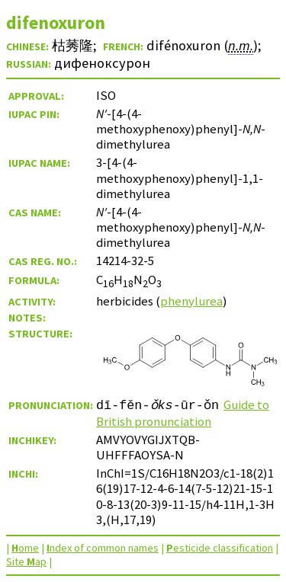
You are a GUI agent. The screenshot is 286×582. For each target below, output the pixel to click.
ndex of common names (103, 548)
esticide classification (219, 548)
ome (25, 548)
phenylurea (191, 301)
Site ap (26, 561)
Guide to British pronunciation (182, 413)
